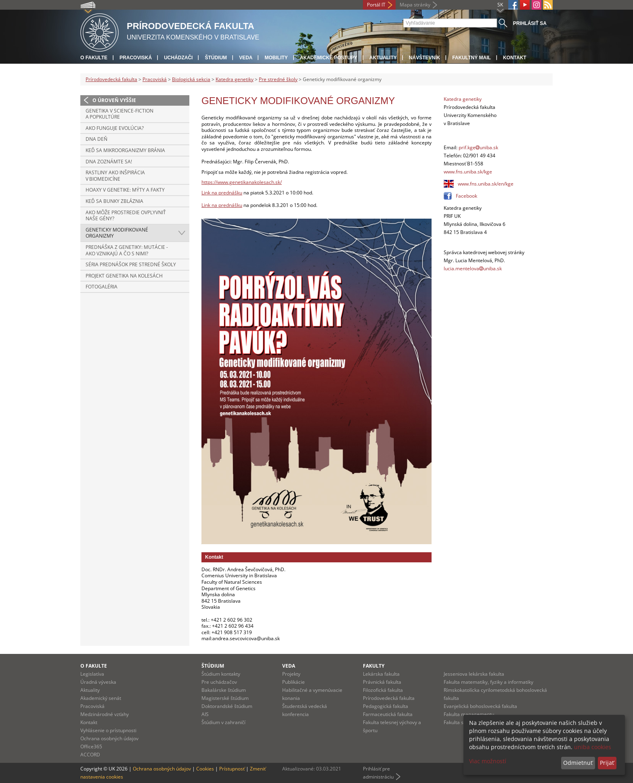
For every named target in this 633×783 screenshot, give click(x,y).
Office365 (91, 746)
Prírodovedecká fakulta (111, 79)
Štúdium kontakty (220, 673)
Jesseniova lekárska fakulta (474, 673)
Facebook (466, 195)
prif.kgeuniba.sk (478, 147)
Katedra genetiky (235, 79)
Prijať (607, 762)
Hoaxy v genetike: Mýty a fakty (125, 189)
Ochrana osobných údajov (109, 738)
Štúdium (216, 58)
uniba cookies (592, 747)
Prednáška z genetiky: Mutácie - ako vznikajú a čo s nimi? (127, 250)
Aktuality (383, 58)
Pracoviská (135, 58)
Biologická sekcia (191, 79)
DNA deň (96, 139)
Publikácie (293, 682)
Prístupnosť (232, 768)
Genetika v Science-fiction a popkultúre (119, 114)
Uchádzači (178, 58)
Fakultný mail (471, 58)
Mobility (275, 58)
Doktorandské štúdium (226, 706)
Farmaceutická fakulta (388, 714)
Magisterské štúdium (225, 698)
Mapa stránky (415, 4)
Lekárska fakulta (381, 673)
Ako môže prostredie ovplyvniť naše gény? (126, 215)
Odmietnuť (578, 762)
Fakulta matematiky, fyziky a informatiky (488, 682)
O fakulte (93, 58)
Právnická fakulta (382, 682)
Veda (245, 58)
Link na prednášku (221, 192)
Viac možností (487, 761)
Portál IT (376, 4)
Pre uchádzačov (219, 682)
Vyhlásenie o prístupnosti (108, 730)
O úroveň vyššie (114, 100)
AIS (205, 714)
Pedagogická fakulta (385, 706)
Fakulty (373, 665)
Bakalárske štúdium (223, 690)
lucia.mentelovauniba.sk (473, 268)
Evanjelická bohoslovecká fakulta (480, 706)
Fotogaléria (101, 286)
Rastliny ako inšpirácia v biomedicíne (115, 175)
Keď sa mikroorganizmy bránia (125, 150)
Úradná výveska (98, 682)
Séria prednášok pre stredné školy (131, 264)
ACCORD (90, 754)
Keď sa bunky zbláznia (114, 201)
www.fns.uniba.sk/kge (468, 171)
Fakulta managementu (469, 714)
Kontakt (514, 58)
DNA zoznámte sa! (109, 161)
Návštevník (424, 58)
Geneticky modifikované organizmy (117, 233)
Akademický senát (100, 698)
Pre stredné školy (278, 79)
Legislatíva (92, 673)
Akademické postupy (328, 58)
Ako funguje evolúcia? (115, 128)
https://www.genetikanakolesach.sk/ (241, 182)
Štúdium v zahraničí (223, 722)
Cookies (205, 768)
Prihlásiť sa (530, 23)
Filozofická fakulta (383, 690)
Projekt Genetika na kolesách (124, 275)
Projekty (291, 673)
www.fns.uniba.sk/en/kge (486, 183)
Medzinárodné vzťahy (104, 714)
